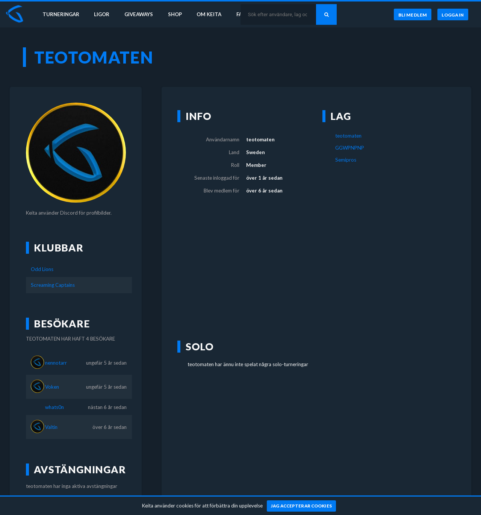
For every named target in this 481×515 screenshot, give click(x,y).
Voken (52, 387)
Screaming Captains (53, 285)
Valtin (51, 427)
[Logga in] (452, 15)
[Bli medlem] (412, 15)
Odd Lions (42, 269)
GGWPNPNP (349, 148)
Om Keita (209, 14)
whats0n (54, 407)
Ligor (101, 14)
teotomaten (348, 136)
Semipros (345, 160)
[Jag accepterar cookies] (301, 506)
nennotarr (56, 363)
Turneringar (60, 14)
